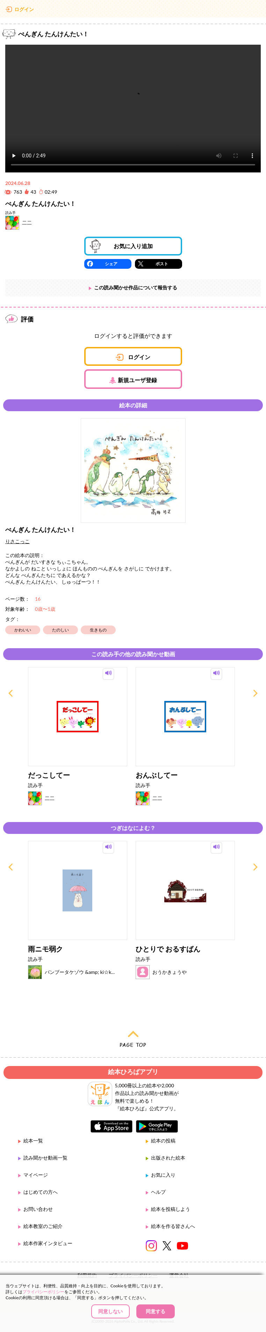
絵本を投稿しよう (170, 1209)
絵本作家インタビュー (47, 1243)
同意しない (110, 1311)
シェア (111, 263)
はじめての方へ (40, 1192)
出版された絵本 (168, 1158)
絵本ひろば (133, 10)
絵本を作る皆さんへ (173, 1226)
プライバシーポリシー (43, 1291)
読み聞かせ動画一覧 (45, 1158)
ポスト (162, 263)
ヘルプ (158, 1192)
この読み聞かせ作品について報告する (135, 287)
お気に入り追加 (133, 246)
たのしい (60, 629)
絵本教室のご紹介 (43, 1226)
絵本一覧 (33, 1141)
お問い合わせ (38, 1209)
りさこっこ (17, 541)
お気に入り (163, 1175)
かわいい (22, 629)
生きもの (98, 629)
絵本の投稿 (163, 1141)
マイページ (35, 1175)
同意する (155, 1311)
